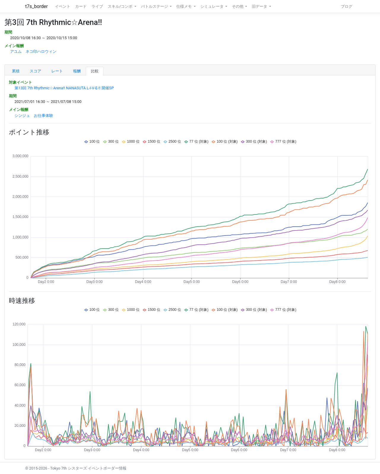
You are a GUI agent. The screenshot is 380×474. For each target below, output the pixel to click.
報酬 (77, 71)
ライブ (97, 6)
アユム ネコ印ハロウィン (33, 51)
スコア (35, 71)
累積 (16, 71)
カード (81, 6)
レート (57, 71)
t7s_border (36, 6)
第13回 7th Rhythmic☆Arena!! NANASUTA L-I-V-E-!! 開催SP (64, 88)
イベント (62, 6)
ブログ (346, 6)
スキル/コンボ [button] (120, 6)
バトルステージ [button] (155, 6)
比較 (95, 71)
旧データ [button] (260, 6)
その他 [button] (238, 6)
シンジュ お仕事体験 (34, 115)
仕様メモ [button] (184, 6)
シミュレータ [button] (212, 6)
